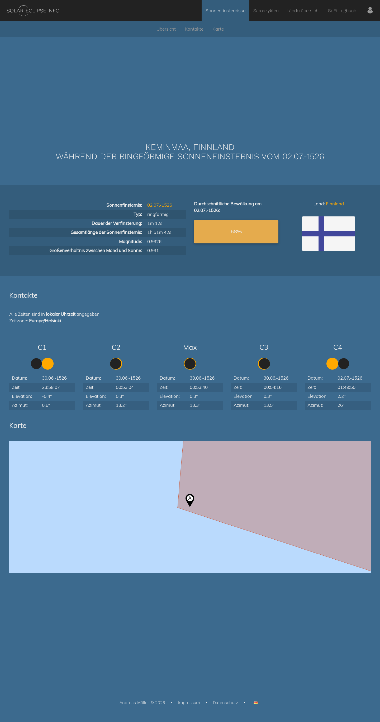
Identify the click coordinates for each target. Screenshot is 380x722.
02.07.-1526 (159, 205)
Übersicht (166, 29)
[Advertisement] (190, 82)
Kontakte (194, 29)
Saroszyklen (266, 10)
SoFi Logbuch (342, 10)
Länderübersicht (303, 10)
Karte (218, 29)
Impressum (189, 702)
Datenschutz (225, 702)
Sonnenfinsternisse (225, 10)
